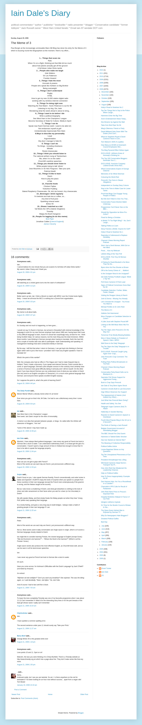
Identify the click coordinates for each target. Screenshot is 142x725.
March (103, 538)
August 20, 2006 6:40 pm (26, 383)
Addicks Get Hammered (109, 313)
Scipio (19, 474)
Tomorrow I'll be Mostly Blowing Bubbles (115, 335)
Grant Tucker (106, 568)
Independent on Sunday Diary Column (115, 185)
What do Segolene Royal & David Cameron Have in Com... (113, 138)
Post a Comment (20, 690)
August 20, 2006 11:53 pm (26, 467)
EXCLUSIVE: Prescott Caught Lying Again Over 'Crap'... (114, 352)
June (103, 529)
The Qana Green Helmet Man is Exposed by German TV (112, 511)
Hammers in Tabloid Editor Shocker (114, 437)
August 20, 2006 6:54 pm (26, 404)
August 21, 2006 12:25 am (26, 510)
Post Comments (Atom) (29, 698)
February (104, 542)
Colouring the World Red (110, 177)
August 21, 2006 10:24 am (26, 606)
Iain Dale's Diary (40, 13)
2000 (102, 558)
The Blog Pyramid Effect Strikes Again (115, 150)
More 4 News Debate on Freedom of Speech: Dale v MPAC (114, 339)
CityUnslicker (22, 613)
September (105, 101)
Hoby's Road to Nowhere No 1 (112, 232)
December (105, 92)
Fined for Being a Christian (110, 217)
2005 (102, 549)
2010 (102, 76)
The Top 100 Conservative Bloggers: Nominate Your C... (114, 159)
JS (103, 575)
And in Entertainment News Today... (114, 119)
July (103, 526)
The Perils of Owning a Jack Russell (114, 425)
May (103, 532)
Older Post (84, 694)
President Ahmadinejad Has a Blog (113, 460)
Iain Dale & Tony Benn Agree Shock (114, 386)
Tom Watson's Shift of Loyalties (112, 142)
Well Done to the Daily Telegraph (113, 343)
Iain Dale (20, 438)
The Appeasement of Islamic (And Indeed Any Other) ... (113, 396)
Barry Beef (21, 636)
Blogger (81, 713)
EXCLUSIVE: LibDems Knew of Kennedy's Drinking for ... (112, 154)
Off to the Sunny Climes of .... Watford (114, 270)
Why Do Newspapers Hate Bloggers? (114, 515)
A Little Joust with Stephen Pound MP (114, 322)
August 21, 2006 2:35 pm (26, 665)
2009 (102, 79)
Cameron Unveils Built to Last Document (116, 389)
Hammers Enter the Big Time (111, 116)
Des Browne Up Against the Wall (113, 122)
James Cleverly (50, 224)
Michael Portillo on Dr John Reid (112, 307)
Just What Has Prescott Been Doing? (114, 400)
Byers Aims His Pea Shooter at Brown (114, 267)
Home (50, 694)
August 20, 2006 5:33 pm (26, 302)
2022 (102, 70)
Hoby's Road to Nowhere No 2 (112, 107)
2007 (102, 86)
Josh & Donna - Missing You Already (114, 299)
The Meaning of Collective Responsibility (116, 443)
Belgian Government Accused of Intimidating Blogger (112, 429)
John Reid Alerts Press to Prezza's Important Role (113, 493)
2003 (102, 555)
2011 (102, 73)
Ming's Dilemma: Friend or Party (112, 128)
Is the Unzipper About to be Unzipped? (115, 274)
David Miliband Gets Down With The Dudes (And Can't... (114, 132)
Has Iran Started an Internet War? (113, 440)
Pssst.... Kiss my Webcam (110, 251)
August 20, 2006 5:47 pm (26, 315)
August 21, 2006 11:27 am (26, 628)
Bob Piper (50, 219)
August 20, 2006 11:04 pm (26, 451)
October (104, 98)
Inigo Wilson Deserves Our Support (114, 392)
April (103, 535)
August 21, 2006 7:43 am (26, 588)
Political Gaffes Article (109, 446)
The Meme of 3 (106, 310)
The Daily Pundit (23, 391)
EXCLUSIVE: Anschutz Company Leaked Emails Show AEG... (113, 165)
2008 (102, 83)
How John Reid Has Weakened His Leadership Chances (114, 469)
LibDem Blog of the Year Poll (111, 254)
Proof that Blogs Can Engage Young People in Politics (114, 195)
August (104, 105)
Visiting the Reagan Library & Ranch (114, 295)
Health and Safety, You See (111, 403)
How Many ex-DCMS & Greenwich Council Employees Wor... (113, 146)
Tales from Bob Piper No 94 (111, 125)
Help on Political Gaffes (109, 473)
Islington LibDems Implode (110, 502)
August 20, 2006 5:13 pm (26, 286)
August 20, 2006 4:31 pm (26, 272)
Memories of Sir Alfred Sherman (112, 174)
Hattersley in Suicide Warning (111, 412)
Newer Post (16, 694)
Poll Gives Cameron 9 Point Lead (113, 282)
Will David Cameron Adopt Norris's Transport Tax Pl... (113, 464)
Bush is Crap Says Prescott (111, 382)
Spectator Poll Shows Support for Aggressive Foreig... (113, 378)
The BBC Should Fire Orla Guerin (113, 434)
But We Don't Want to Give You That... (115, 199)
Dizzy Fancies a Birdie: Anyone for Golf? (115, 229)
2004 (102, 552)
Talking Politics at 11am (109, 226)
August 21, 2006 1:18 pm (26, 642)
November (105, 95)
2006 (102, 89)
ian (18, 411)
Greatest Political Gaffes (110, 519)
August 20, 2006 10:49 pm (26, 431)
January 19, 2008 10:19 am (27, 685)
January (104, 545)
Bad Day (104, 522)
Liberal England (56, 221)
